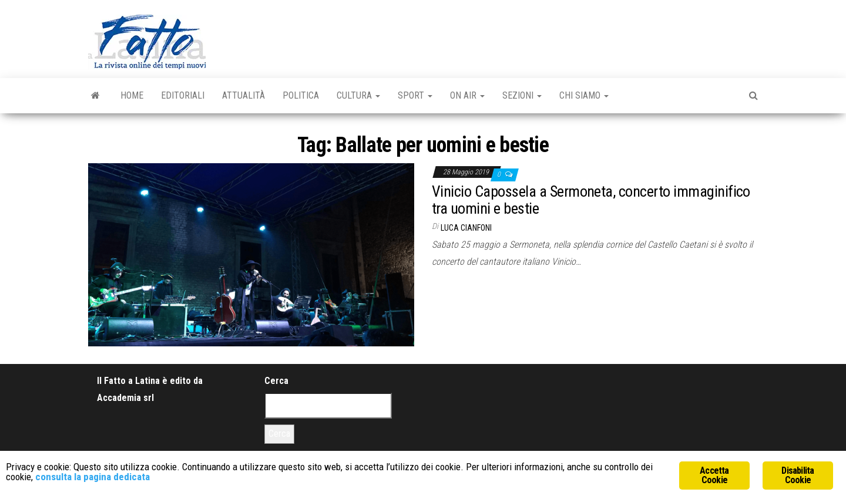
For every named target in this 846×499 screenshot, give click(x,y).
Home (131, 95)
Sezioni (522, 95)
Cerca (276, 380)
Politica (301, 95)
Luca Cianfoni (466, 227)
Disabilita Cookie (797, 475)
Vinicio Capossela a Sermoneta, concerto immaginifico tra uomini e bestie (591, 200)
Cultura (358, 95)
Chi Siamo (584, 95)
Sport (415, 95)
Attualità (243, 95)
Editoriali (182, 95)
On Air (467, 95)
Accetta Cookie (714, 475)
